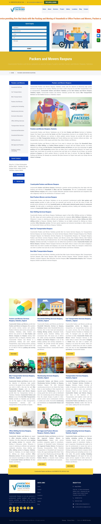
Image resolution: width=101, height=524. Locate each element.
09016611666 (77, 501)
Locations (74, 9)
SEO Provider (87, 520)
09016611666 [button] (18, 181)
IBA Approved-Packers (17, 145)
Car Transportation (16, 92)
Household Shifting (16, 87)
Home (44, 9)
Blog (80, 9)
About (49, 9)
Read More (13, 354)
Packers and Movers (18, 83)
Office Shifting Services (17, 121)
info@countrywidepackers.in (81, 504)
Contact (86, 9)
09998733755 (77, 498)
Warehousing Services (17, 111)
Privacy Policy (70, 520)
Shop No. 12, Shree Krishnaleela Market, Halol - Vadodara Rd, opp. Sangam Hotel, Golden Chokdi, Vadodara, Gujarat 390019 (81, 492)
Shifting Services (16, 140)
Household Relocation (17, 135)
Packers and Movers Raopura (26, 73)
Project (62, 9)
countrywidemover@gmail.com (36, 2)
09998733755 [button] (18, 174)
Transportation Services (17, 125)
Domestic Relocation (17, 116)
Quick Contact (16, 158)
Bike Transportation (16, 97)
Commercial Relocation (17, 130)
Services (55, 9)
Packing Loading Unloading (15, 150)
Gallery (68, 9)
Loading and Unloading (17, 106)
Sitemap (64, 520)
